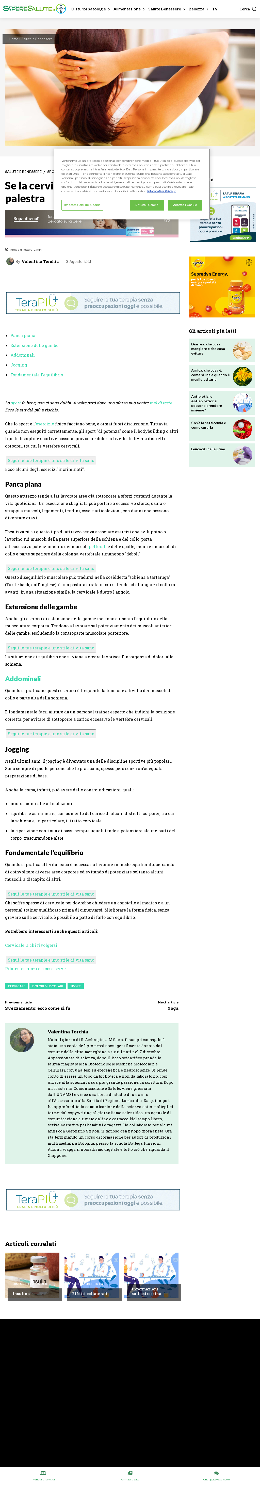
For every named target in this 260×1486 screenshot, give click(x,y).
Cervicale (16, 986)
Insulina (21, 1293)
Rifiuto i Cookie (146, 205)
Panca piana (22, 335)
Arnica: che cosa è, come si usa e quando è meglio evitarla (210, 374)
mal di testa (161, 402)
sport (16, 402)
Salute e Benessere (37, 39)
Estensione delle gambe (34, 345)
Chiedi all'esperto (87, 1283)
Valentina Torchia (40, 261)
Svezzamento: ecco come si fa (37, 1008)
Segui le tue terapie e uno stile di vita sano (51, 460)
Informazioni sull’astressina (146, 1291)
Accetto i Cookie (185, 205)
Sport (75, 986)
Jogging (18, 364)
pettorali (98, 546)
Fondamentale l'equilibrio (36, 374)
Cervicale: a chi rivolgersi (31, 945)
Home (13, 39)
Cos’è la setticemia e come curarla (208, 425)
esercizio (45, 423)
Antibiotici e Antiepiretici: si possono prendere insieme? (206, 403)
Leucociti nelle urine (208, 449)
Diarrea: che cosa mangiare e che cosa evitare (208, 348)
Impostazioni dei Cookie (82, 205)
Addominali (22, 355)
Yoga (172, 1008)
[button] (248, 9)
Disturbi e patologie (30, 1283)
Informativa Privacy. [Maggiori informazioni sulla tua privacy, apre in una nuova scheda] (161, 191)
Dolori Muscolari (47, 986)
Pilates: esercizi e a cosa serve (35, 968)
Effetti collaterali (89, 1293)
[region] (132, 184)
